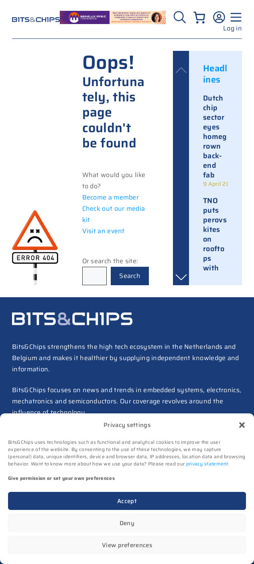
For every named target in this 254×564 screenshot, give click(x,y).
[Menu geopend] (235, 17)
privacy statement (207, 463)
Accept (127, 501)
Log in (232, 28)
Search (129, 276)
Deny (127, 523)
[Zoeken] (181, 17)
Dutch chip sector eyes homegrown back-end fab (215, 137)
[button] (242, 425)
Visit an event (103, 231)
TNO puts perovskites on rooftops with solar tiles (215, 244)
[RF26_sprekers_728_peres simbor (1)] (113, 22)
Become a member (110, 197)
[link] (215, 140)
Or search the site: (110, 261)
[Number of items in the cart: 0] (199, 17)
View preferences (127, 545)
